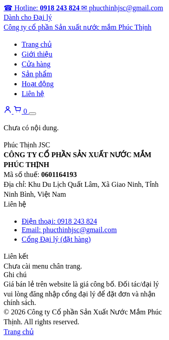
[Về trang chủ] (77, 27)
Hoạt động (38, 84)
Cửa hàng (36, 64)
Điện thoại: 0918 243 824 (59, 221)
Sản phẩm (37, 74)
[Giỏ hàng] (21, 111)
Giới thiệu (37, 54)
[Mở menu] (32, 113)
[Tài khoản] (9, 111)
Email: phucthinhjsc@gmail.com (69, 230)
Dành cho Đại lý (28, 17)
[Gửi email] (122, 8)
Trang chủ (37, 44)
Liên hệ (33, 93)
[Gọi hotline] (42, 8)
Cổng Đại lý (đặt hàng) (56, 239)
